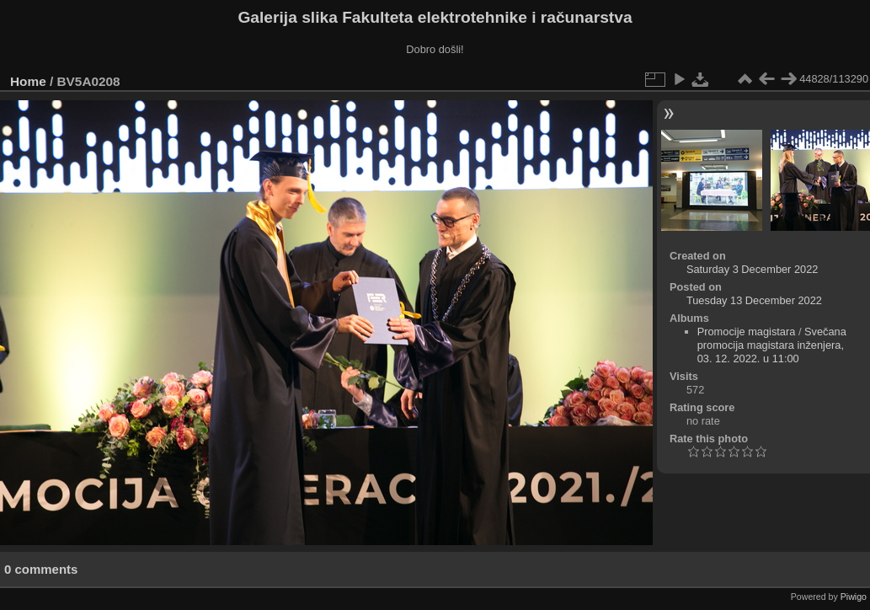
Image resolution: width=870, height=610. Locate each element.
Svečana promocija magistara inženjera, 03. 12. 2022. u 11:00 (771, 345)
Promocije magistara (746, 331)
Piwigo (854, 596)
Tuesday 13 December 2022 (754, 300)
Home (28, 81)
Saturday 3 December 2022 (752, 269)
